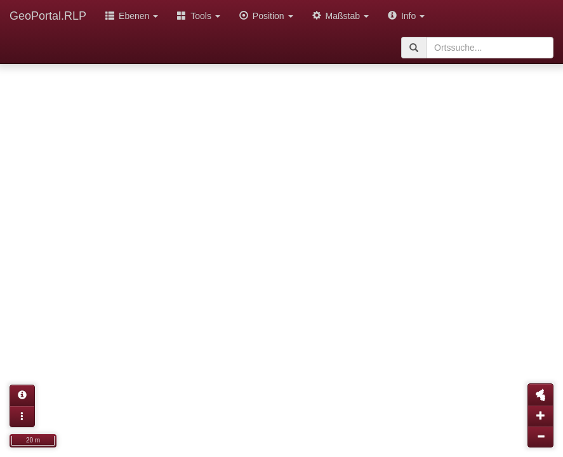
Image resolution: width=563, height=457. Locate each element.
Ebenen (131, 16)
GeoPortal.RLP (48, 16)
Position (266, 16)
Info (406, 16)
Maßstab (340, 16)
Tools (198, 16)
